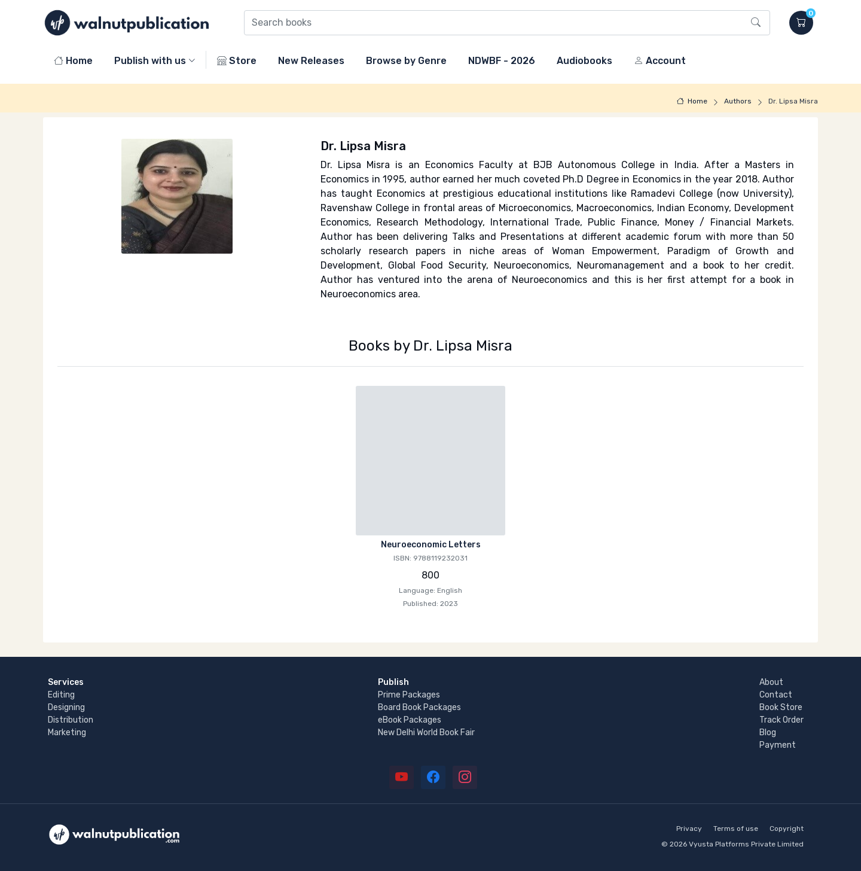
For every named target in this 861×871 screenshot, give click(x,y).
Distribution (70, 720)
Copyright (787, 828)
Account (660, 60)
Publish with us (150, 60)
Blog (767, 732)
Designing (66, 707)
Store (237, 60)
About (771, 682)
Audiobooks (584, 60)
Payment (777, 745)
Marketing (67, 732)
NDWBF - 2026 (501, 60)
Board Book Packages (419, 707)
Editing (61, 695)
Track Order (781, 720)
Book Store (780, 707)
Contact (775, 695)
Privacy (689, 828)
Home (73, 60)
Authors (738, 101)
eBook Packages (409, 720)
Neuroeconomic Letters (431, 545)
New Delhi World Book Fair (426, 732)
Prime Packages (409, 695)
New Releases (311, 60)
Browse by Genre (406, 60)
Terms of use (735, 828)
